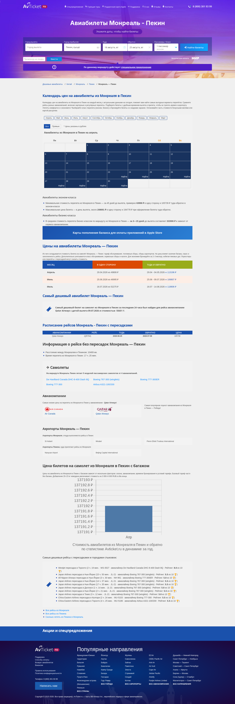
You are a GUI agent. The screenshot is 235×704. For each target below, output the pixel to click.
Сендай (128, 677)
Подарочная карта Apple (115, 7)
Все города (107, 684)
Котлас (128, 681)
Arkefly (152, 677)
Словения (81, 673)
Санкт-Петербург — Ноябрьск (185, 659)
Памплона (129, 666)
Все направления (182, 684)
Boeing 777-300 (54, 384)
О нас (146, 7)
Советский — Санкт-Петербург (186, 666)
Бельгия (80, 663)
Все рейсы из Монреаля (57, 610)
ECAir (151, 655)
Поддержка (135, 7)
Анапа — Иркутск (180, 670)
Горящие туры (94, 7)
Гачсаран (105, 677)
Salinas (128, 663)
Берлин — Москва (180, 673)
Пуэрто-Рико (82, 677)
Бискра (104, 673)
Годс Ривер (105, 681)
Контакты (169, 7)
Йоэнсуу (104, 655)
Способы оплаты (42, 660)
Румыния (81, 666)
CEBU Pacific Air (155, 659)
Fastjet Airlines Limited (158, 681)
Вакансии (39, 665)
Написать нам (48, 685)
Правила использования (45, 671)
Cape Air (152, 670)
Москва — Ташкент (181, 663)
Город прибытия (71, 42)
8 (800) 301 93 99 (202, 6)
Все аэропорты (133, 684)
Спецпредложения (75, 7)
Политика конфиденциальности (48, 673)
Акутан (104, 659)
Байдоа (104, 663)
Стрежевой (129, 673)
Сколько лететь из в (64, 617)
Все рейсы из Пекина (56, 613)
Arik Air (152, 663)
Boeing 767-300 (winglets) (106, 379)
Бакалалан (105, 666)
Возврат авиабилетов (44, 663)
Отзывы (157, 7)
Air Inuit (152, 666)
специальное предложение (136, 67)
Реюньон (80, 688)
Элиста (128, 670)
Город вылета (31, 42)
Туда (105, 42)
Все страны (83, 691)
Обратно (131, 42)
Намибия (81, 670)
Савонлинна (130, 659)
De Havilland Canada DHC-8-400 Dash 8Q (67, 379)
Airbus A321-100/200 (103, 384)
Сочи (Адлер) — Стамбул (183, 677)
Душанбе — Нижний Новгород (185, 655)
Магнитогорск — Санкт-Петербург (187, 681)
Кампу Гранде (107, 670)
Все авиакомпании (159, 684)
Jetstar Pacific (154, 673)
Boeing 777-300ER (149, 379)
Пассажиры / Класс (162, 42)
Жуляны (128, 655)
